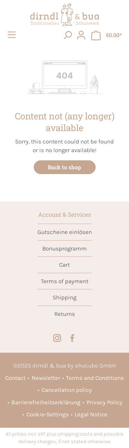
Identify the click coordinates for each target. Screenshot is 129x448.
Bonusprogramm (64, 248)
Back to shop (64, 167)
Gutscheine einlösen (64, 231)
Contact (15, 377)
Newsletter (46, 377)
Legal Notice (91, 414)
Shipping (64, 297)
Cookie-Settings (47, 414)
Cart (64, 264)
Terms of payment (64, 281)
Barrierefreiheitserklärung (45, 402)
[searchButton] (67, 34)
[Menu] (13, 35)
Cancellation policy (67, 389)
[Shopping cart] (106, 35)
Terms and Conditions (95, 377)
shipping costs (75, 434)
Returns (64, 313)
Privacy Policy (104, 402)
